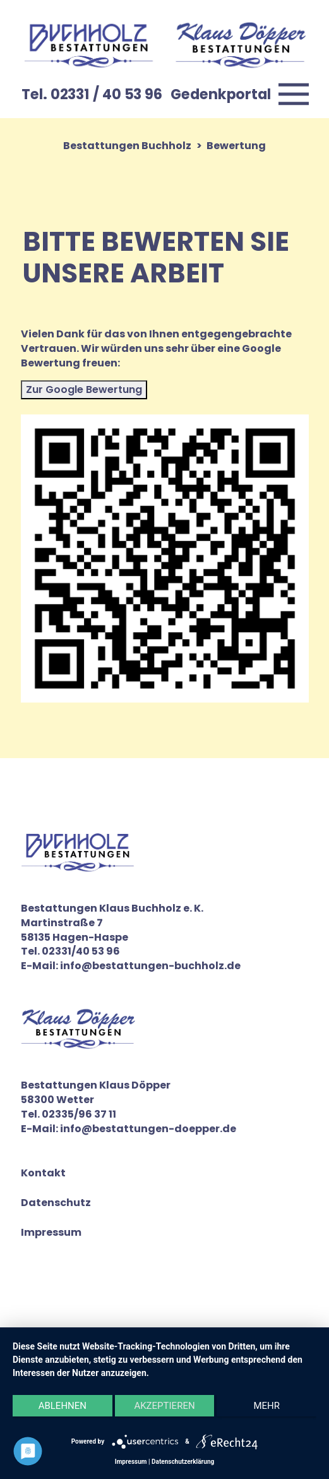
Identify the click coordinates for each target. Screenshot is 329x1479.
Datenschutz (56, 1203)
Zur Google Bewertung (84, 389)
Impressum (51, 1233)
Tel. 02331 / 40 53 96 (91, 94)
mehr (266, 1405)
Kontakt (43, 1173)
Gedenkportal (220, 94)
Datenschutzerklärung (183, 1461)
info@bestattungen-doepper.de (148, 1128)
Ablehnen (63, 1405)
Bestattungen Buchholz (127, 145)
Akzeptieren (164, 1405)
